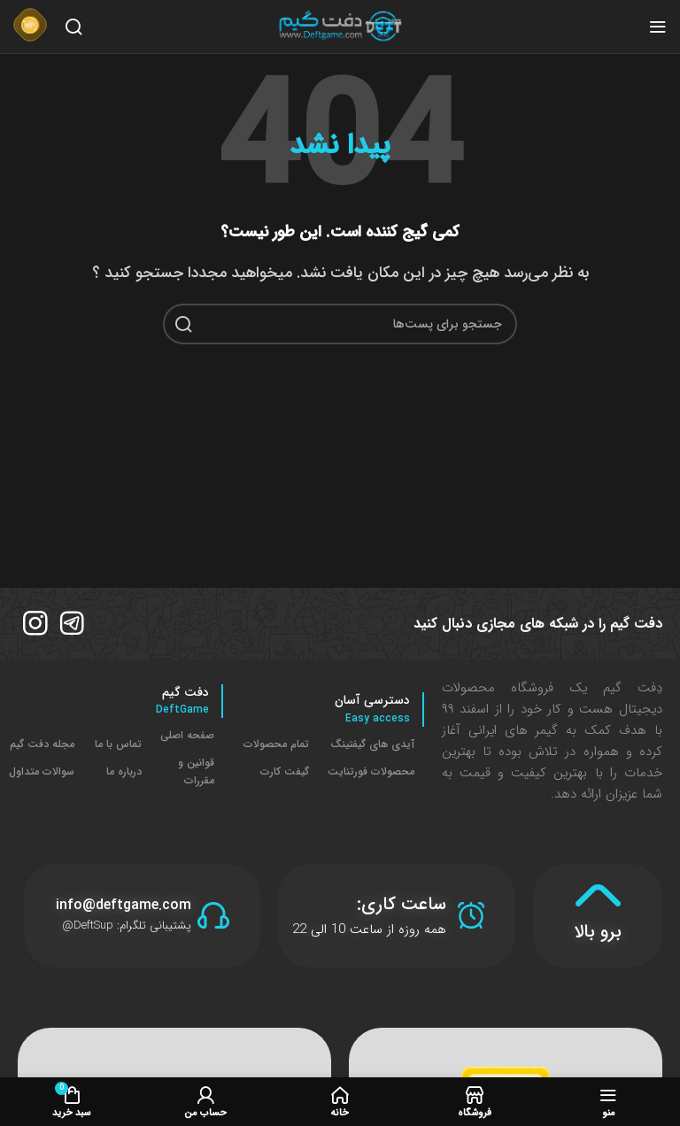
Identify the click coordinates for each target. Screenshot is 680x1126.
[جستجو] (73, 26)
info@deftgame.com (123, 904)
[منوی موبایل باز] (658, 26)
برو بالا (598, 930)
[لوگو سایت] (340, 26)
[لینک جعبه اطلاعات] (30, 27)
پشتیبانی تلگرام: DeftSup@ (126, 924)
